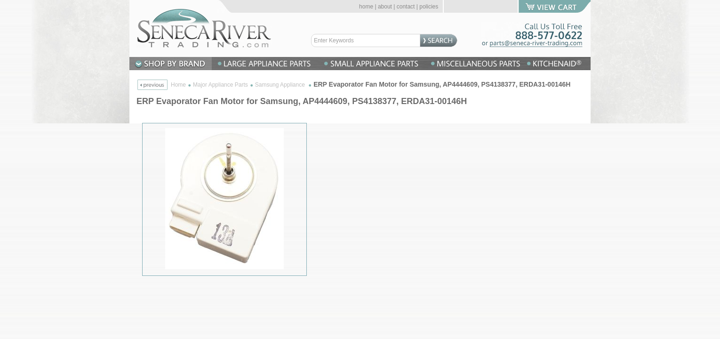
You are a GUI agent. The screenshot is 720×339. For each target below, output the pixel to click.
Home (178, 84)
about (385, 6)
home (366, 6)
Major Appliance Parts (220, 84)
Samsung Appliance (280, 84)
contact (406, 6)
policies (428, 6)
